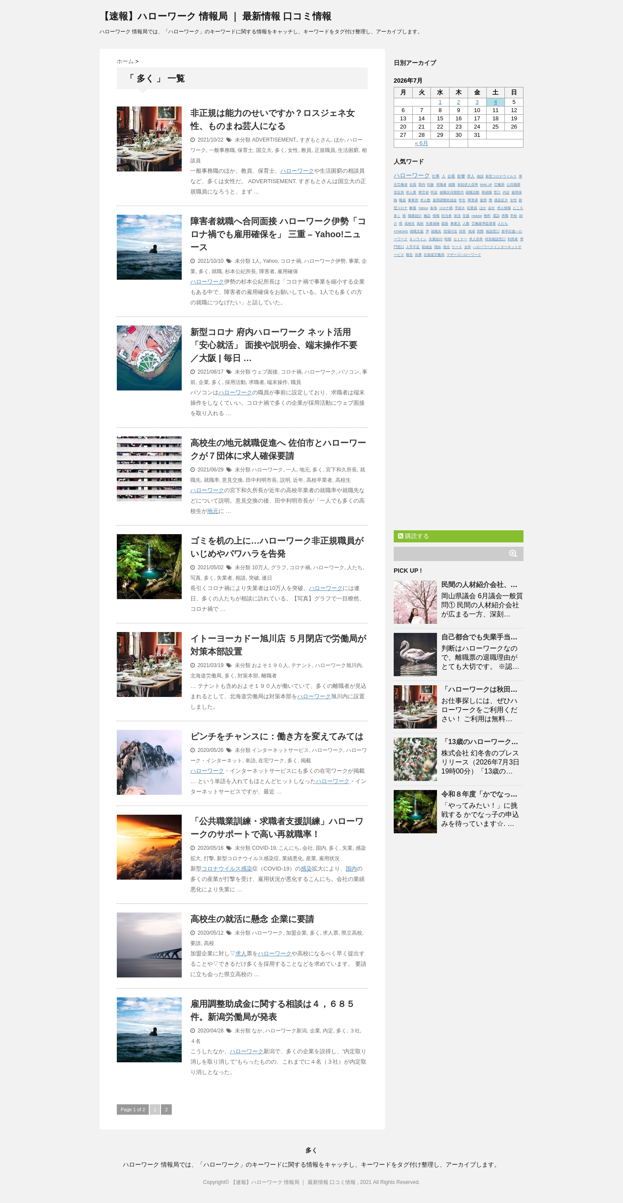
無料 (487, 216)
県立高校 (351, 933)
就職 (217, 271)
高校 (209, 943)
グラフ (278, 567)
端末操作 (277, 382)
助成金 (427, 247)
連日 (267, 578)
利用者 (512, 239)
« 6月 (421, 143)
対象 (430, 185)
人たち (355, 567)
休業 (418, 255)
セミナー (460, 239)
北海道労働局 (206, 676)
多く (280, 150)
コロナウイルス (221, 868)
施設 (427, 216)
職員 (296, 382)
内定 (328, 1031)
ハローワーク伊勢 (325, 261)
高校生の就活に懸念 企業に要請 (252, 919)
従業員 (472, 208)
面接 (444, 224)
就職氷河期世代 (452, 192)
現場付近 (450, 231)
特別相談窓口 (495, 239)
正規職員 (325, 150)
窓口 (497, 192)
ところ (518, 208)
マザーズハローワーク (463, 255)
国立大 (264, 150)
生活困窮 (348, 150)
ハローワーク (297, 171)
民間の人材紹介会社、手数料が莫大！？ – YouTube (521, 584)
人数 (465, 224)
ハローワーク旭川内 (338, 665)
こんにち (289, 848)
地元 (304, 470)
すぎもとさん (315, 140)
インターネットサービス (280, 750)
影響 (461, 176)
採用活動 (235, 382)
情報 (436, 216)
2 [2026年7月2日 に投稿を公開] (458, 102)
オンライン (418, 239)
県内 (421, 185)
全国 (412, 185)
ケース (457, 247)
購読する (413, 535)
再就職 (487, 192)
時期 (447, 239)
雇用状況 (329, 858)
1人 (256, 261)
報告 (409, 255)
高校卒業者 (319, 480)
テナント (301, 665)
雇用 (483, 200)
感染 (246, 868)
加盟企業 (296, 933)
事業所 (413, 200)
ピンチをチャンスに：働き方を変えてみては (276, 736)
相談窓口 (493, 231)
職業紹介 (415, 216)
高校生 (343, 480)
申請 (433, 192)
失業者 (224, 578)
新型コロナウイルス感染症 (248, 858)
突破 (254, 578)
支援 (465, 216)
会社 (307, 848)
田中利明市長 (261, 480)
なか (257, 1031)
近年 (298, 480)
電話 (496, 216)
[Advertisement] (458, 392)
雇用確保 (287, 271)
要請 (195, 943)
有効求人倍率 (467, 185)
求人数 (425, 200)
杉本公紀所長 (240, 271)
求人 (241, 953)
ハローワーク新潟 (286, 1031)
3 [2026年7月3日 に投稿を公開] (476, 102)
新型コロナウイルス (501, 176)
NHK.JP (486, 185)
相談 (240, 578)
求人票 (330, 933)
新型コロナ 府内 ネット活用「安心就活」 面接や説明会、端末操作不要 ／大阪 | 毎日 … (273, 345)
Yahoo (270, 261)
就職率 (211, 480)
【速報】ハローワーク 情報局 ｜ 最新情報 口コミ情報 (215, 16)
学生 (462, 200)
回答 (462, 231)
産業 (311, 858)
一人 (291, 470)
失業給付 (436, 239)
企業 (204, 382)
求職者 (256, 382)
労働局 (499, 185)
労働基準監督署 (484, 224)
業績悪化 (292, 858)
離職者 (269, 676)
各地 (433, 208)
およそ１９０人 (270, 665)
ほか (339, 140)
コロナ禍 (290, 261)
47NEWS (401, 231)
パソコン (348, 372)
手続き (460, 208)
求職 (504, 216)
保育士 (245, 150)
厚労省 (423, 192)
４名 (195, 1041)
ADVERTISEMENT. (274, 140)
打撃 (209, 858)
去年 (467, 247)
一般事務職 (222, 150)
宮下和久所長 (341, 470)
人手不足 (413, 247)
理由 (437, 247)
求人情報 (504, 208)
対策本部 (248, 676)
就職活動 (472, 192)
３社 (355, 1031)
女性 (293, 150)
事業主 (455, 224)
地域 (471, 231)
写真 (195, 578)
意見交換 (232, 480)
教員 (306, 150)
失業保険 (433, 224)
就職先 (436, 231)
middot (477, 216)
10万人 (260, 567)
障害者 (267, 271)
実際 (480, 231)
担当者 (446, 216)
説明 (285, 480)
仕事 (436, 176)
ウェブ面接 (265, 372)
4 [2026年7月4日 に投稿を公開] (495, 102)
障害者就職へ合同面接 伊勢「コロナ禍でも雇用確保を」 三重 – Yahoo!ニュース (278, 234)
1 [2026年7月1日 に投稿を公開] (440, 102)
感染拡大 (501, 200)
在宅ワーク (271, 761)
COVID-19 (264, 848)
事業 (354, 261)
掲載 (306, 761)
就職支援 (417, 231)
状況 (457, 216)
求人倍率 (476, 239)
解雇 (412, 208)
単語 (250, 761)
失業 (347, 848)
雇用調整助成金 (445, 200)
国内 (321, 848)
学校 (513, 216)
